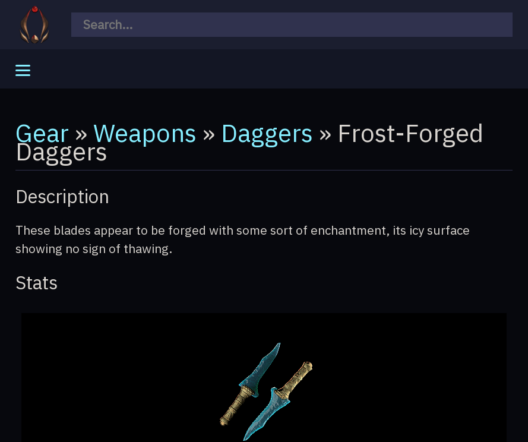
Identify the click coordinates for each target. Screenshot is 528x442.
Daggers (267, 132)
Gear (42, 132)
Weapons (145, 132)
